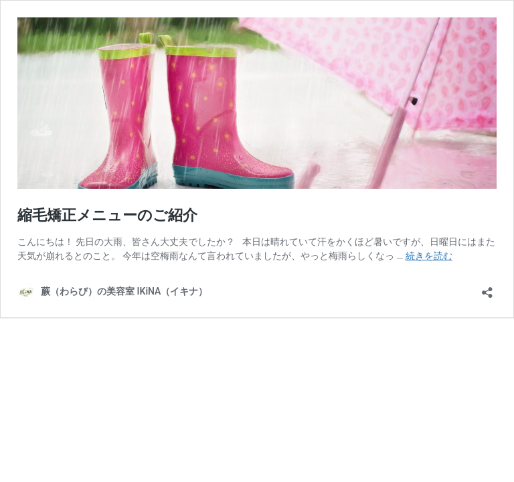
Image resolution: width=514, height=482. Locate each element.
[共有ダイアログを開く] (487, 288)
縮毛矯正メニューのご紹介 (107, 215)
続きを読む (429, 255)
